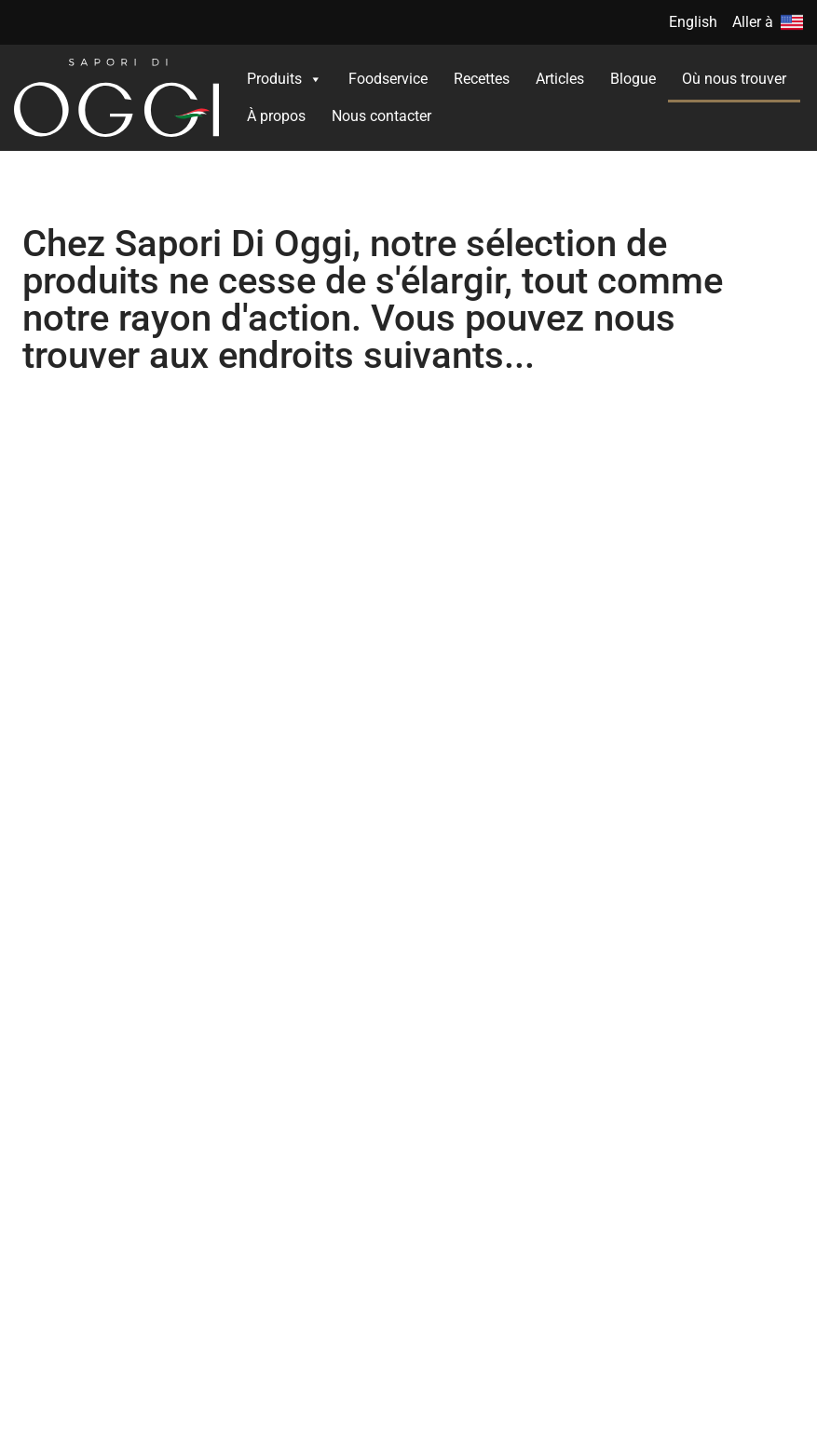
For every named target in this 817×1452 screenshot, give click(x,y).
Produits (284, 79)
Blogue (633, 79)
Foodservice (388, 79)
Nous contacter (381, 116)
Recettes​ (482, 79)
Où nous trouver (734, 79)
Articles (560, 79)
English (693, 22)
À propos (276, 116)
